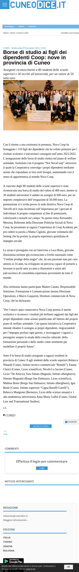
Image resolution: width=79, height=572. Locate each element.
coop (5, 434)
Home (6, 33)
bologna (8, 550)
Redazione (10, 507)
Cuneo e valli (22, 33)
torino (7, 541)
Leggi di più (30, 569)
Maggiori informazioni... (15, 520)
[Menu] (4, 4)
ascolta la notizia (41, 426)
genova (7, 546)
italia (6, 537)
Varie (12, 33)
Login (41, 468)
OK (68, 567)
